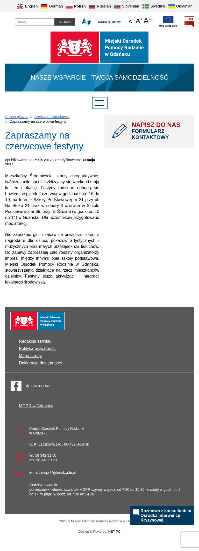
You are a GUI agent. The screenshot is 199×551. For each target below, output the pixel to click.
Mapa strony (109, 22)
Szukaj (64, 22)
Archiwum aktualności (51, 117)
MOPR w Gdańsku (36, 406)
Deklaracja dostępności (40, 363)
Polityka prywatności (37, 348)
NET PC (114, 532)
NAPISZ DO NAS (159, 130)
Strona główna (17, 117)
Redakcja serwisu (35, 341)
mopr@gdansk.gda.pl (58, 472)
